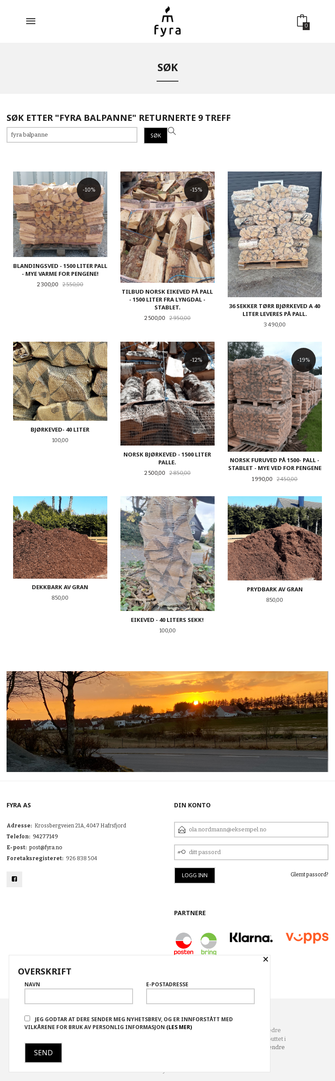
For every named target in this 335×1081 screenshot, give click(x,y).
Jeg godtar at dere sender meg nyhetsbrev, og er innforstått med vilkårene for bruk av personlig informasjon (128, 1023)
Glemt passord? (309, 875)
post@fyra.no (45, 847)
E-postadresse (200, 992)
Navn (78, 992)
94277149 (45, 837)
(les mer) (179, 1027)
